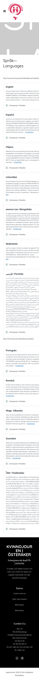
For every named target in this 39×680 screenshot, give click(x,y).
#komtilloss (19, 605)
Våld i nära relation (19, 599)
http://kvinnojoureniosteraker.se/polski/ (18, 339)
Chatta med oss (19, 593)
